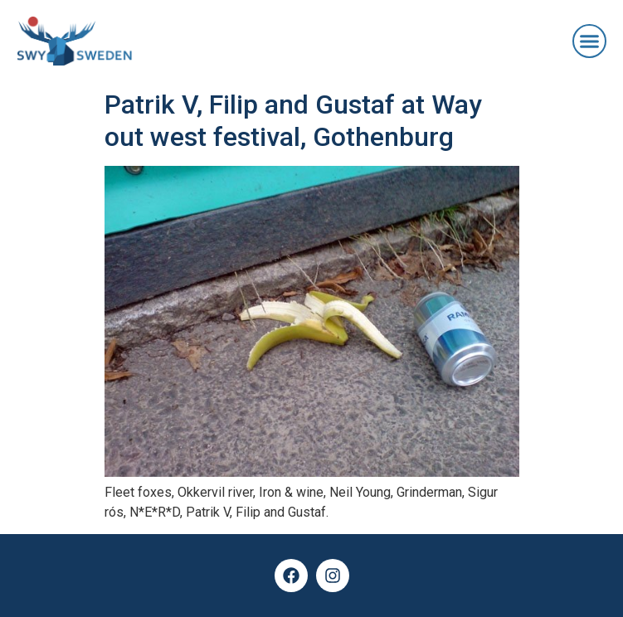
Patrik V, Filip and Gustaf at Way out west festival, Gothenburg (293, 120)
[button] (589, 41)
